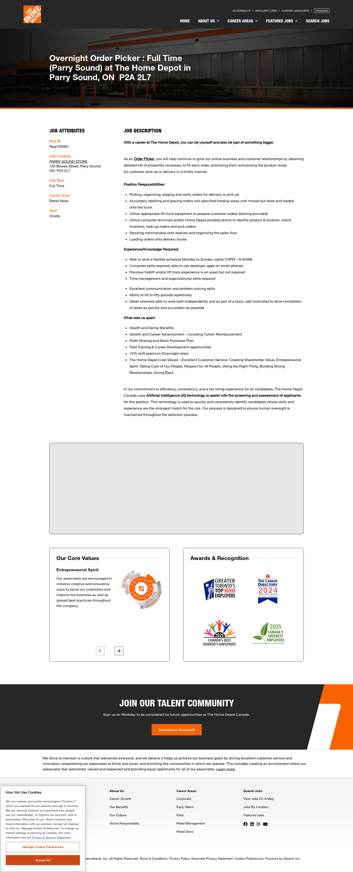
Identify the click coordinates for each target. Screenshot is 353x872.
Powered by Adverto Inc (282, 858)
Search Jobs (317, 20)
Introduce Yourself (177, 729)
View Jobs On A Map (258, 799)
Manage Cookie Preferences (42, 847)
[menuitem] (185, 21)
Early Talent (184, 807)
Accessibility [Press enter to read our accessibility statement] (241, 10)
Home (185, 20)
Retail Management (190, 823)
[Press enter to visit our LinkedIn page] (252, 823)
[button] (100, 651)
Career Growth (120, 799)
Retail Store (184, 831)
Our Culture (118, 815)
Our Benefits (119, 807)
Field (179, 815)
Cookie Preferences (248, 858)
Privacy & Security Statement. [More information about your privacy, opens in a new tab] (51, 837)
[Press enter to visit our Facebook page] (245, 823)
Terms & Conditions (153, 858)
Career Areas (243, 20)
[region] (43, 828)
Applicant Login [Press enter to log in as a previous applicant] (266, 10)
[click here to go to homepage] (32, 14)
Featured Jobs (282, 20)
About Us (208, 20)
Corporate (183, 799)
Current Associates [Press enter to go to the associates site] (295, 10)
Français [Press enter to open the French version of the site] (322, 10)
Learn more (225, 769)
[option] (109, 588)
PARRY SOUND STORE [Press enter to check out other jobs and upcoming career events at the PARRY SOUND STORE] (68, 161)
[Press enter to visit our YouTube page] (265, 823)
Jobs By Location (256, 807)
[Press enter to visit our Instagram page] (258, 823)
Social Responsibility (124, 823)
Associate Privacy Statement (212, 858)
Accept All (42, 860)
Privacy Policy (179, 858)
